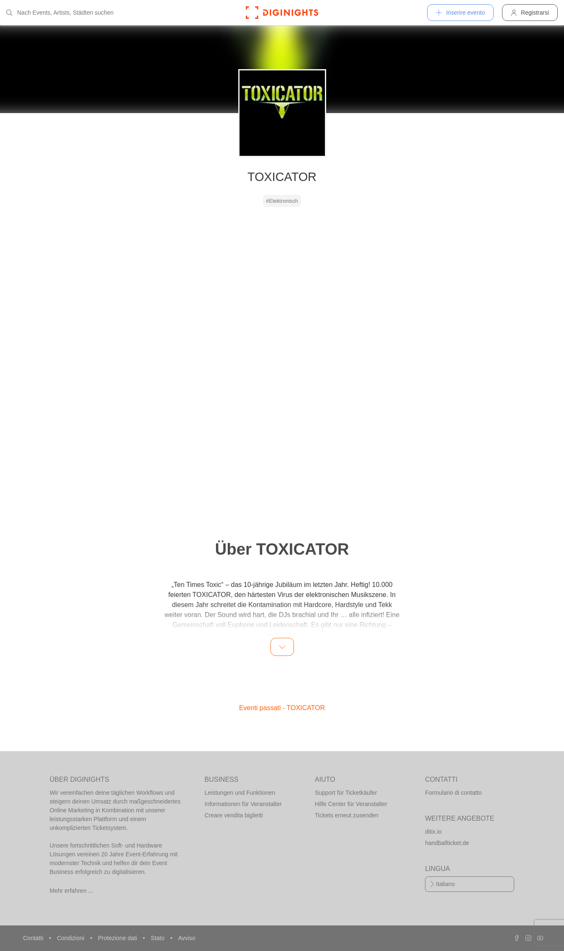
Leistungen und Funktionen (240, 792)
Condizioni (71, 938)
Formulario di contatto (453, 792)
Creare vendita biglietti (234, 815)
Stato (158, 938)
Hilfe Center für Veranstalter (351, 804)
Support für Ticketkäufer (346, 792)
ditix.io (433, 831)
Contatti (34, 938)
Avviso (186, 938)
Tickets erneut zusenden (347, 815)
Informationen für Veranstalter (243, 804)
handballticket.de (447, 843)
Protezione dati (118, 938)
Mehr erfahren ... (71, 890)
